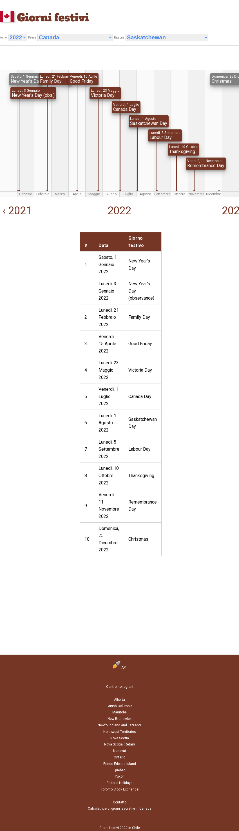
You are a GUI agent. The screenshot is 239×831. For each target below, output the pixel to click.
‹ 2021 (16, 211)
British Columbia (119, 706)
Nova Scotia (119, 738)
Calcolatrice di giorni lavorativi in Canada (119, 808)
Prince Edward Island (119, 764)
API (119, 668)
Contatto (119, 802)
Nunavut (119, 751)
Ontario (119, 757)
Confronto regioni (119, 687)
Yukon (119, 776)
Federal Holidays (120, 783)
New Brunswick (119, 719)
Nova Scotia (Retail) (119, 744)
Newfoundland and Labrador (119, 725)
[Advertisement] (37, 267)
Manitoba (119, 712)
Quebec (119, 770)
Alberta (119, 700)
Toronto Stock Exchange (120, 789)
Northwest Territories (119, 732)
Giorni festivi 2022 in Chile (119, 828)
